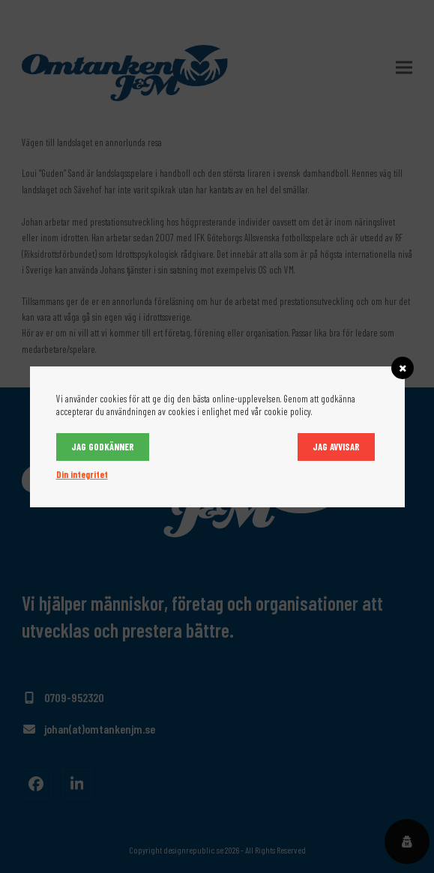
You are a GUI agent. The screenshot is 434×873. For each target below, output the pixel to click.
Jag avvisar (336, 447)
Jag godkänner (102, 447)
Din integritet (82, 474)
